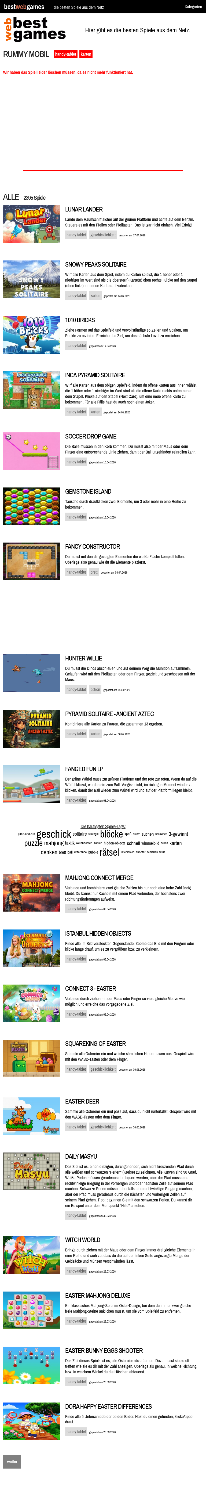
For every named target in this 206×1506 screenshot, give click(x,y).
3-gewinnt (178, 833)
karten (86, 54)
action (164, 843)
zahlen (98, 843)
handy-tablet (65, 54)
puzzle (33, 843)
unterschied (127, 852)
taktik (70, 843)
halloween (161, 834)
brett (62, 852)
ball (69, 852)
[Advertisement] (103, 124)
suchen (148, 834)
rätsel (109, 852)
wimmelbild (150, 843)
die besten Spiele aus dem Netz (79, 7)
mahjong (54, 843)
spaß (127, 834)
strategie (93, 834)
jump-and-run (26, 834)
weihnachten (84, 843)
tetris (162, 852)
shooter (141, 852)
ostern (136, 834)
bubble (93, 852)
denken (49, 852)
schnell (133, 843)
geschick (53, 834)
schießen (152, 852)
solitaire (80, 834)
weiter (12, 1462)
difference (80, 852)
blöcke (111, 834)
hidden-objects (115, 843)
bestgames (24, 7)
